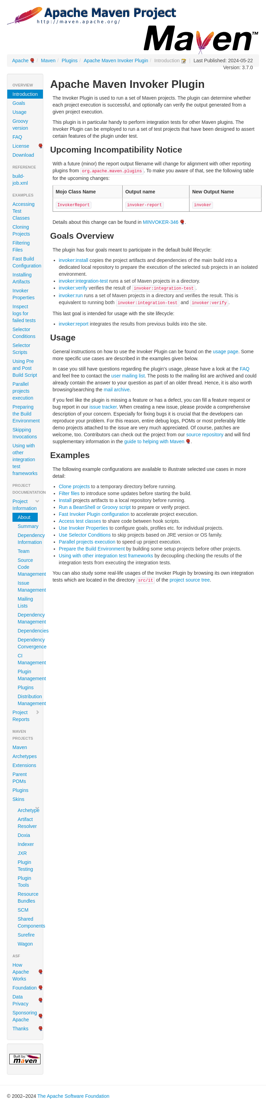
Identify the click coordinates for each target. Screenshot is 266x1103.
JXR (22, 853)
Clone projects (74, 486)
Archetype (28, 810)
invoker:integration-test (83, 281)
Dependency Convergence (28, 643)
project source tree (190, 580)
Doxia (24, 835)
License (20, 146)
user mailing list (127, 376)
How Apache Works (20, 972)
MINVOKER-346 (160, 222)
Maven (48, 60)
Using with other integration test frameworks (24, 459)
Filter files (69, 493)
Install (65, 500)
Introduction (25, 94)
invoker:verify (73, 288)
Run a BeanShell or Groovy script (95, 507)
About (24, 517)
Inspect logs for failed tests (24, 313)
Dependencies (28, 630)
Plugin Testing (25, 865)
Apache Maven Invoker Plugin (116, 60)
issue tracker (103, 407)
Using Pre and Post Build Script (24, 368)
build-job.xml (20, 179)
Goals (18, 103)
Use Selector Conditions (85, 535)
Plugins (70, 60)
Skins (18, 799)
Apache (20, 60)
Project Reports (26, 716)
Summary (28, 526)
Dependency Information (28, 538)
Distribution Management (28, 700)
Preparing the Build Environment (26, 413)
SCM (23, 910)
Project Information (26, 505)
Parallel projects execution (22, 391)
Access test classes (80, 521)
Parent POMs (19, 778)
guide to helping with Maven (154, 441)
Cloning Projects (21, 230)
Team (23, 551)
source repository (204, 434)
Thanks (20, 1028)
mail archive (117, 389)
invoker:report (74, 324)
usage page (225, 351)
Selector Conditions (23, 333)
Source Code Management (28, 567)
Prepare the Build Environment (92, 549)
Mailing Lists (25, 602)
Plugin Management (28, 675)
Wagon (25, 944)
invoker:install (73, 260)
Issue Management (28, 586)
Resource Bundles (28, 897)
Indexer (26, 844)
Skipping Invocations (24, 433)
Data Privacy (20, 1000)
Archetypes (24, 756)
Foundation (24, 988)
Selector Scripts (21, 349)
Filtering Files (21, 246)
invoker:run (71, 295)
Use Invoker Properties (83, 528)
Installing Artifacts (22, 278)
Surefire (26, 935)
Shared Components (28, 922)
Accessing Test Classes (23, 211)
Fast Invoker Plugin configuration (94, 514)
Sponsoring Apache (24, 1016)
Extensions (24, 765)
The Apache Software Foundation (73, 1096)
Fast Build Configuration (26, 262)
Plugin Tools (24, 881)
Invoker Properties (23, 294)
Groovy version (20, 124)
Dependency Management (28, 618)
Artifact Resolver (27, 823)
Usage (19, 112)
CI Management (28, 659)
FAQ (17, 137)
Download (23, 155)
